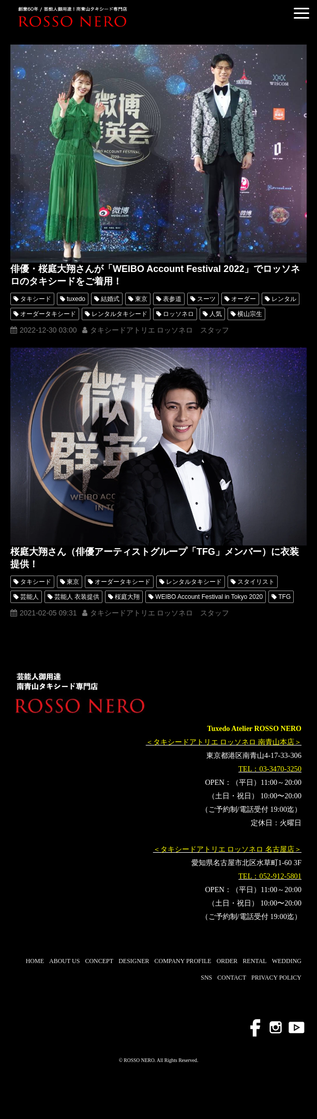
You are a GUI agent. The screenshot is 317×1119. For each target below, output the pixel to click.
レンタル (283, 299)
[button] (301, 13)
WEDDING (286, 961)
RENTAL (254, 961)
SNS (206, 977)
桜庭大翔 (127, 596)
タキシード (35, 299)
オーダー (243, 299)
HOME (35, 961)
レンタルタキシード (119, 314)
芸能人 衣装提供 (76, 596)
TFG (284, 596)
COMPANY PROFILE (182, 961)
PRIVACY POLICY (276, 977)
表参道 (172, 299)
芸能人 (29, 596)
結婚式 (110, 299)
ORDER (227, 961)
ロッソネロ (178, 314)
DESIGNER (133, 961)
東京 (141, 299)
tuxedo (76, 299)
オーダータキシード (48, 314)
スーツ (206, 299)
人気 (215, 314)
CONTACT (231, 977)
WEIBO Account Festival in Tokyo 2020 (209, 596)
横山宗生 (249, 314)
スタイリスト (256, 581)
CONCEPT (99, 961)
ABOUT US (64, 961)
